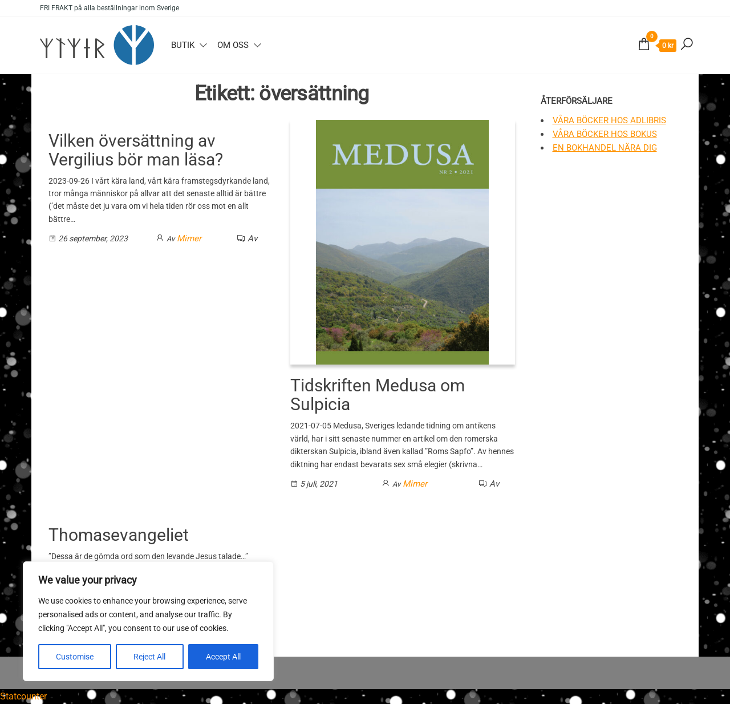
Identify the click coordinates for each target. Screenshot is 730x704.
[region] (148, 621)
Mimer (189, 238)
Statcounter (23, 696)
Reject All (149, 656)
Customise (75, 656)
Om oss (233, 45)
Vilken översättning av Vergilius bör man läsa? (135, 150)
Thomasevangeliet (118, 535)
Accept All (223, 656)
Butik (182, 45)
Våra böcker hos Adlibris (609, 120)
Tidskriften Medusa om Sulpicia (377, 394)
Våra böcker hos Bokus (605, 134)
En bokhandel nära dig (605, 148)
